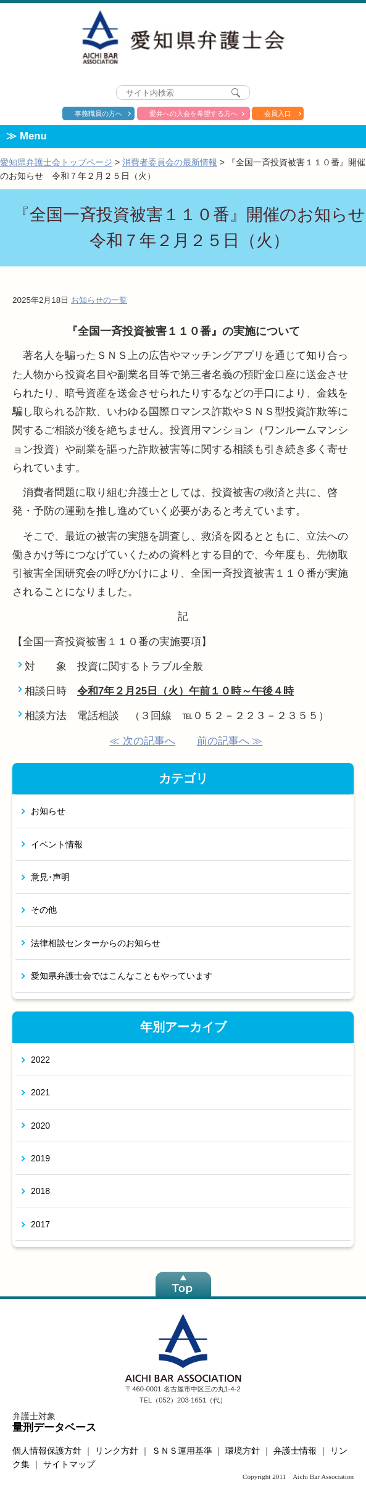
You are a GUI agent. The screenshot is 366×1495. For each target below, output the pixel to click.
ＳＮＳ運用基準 (182, 1451)
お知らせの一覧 (99, 300)
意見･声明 (50, 877)
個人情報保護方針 (46, 1451)
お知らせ (48, 811)
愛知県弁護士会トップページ (56, 162)
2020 (40, 1126)
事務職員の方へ (98, 113)
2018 (40, 1191)
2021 (40, 1092)
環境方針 (242, 1451)
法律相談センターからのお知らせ (95, 943)
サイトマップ (69, 1464)
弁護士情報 (295, 1451)
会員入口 (277, 113)
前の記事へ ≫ (230, 741)
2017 (40, 1224)
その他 (44, 910)
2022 (40, 1060)
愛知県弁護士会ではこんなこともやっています (121, 976)
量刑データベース (54, 1427)
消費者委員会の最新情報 (169, 162)
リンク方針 (116, 1451)
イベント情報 (57, 844)
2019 (40, 1158)
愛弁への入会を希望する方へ (193, 113)
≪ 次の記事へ (142, 741)
